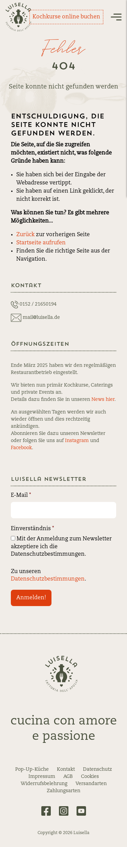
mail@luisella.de (41, 317)
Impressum (41, 776)
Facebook (21, 447)
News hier (102, 399)
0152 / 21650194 (38, 304)
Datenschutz (97, 769)
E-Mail (21, 495)
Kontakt (66, 769)
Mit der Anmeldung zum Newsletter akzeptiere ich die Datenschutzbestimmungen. (61, 546)
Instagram (77, 440)
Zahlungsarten (63, 790)
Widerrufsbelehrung (44, 783)
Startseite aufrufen (41, 243)
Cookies (90, 776)
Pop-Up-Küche (32, 769)
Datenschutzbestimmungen (48, 579)
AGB (68, 776)
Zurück (25, 235)
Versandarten (91, 783)
